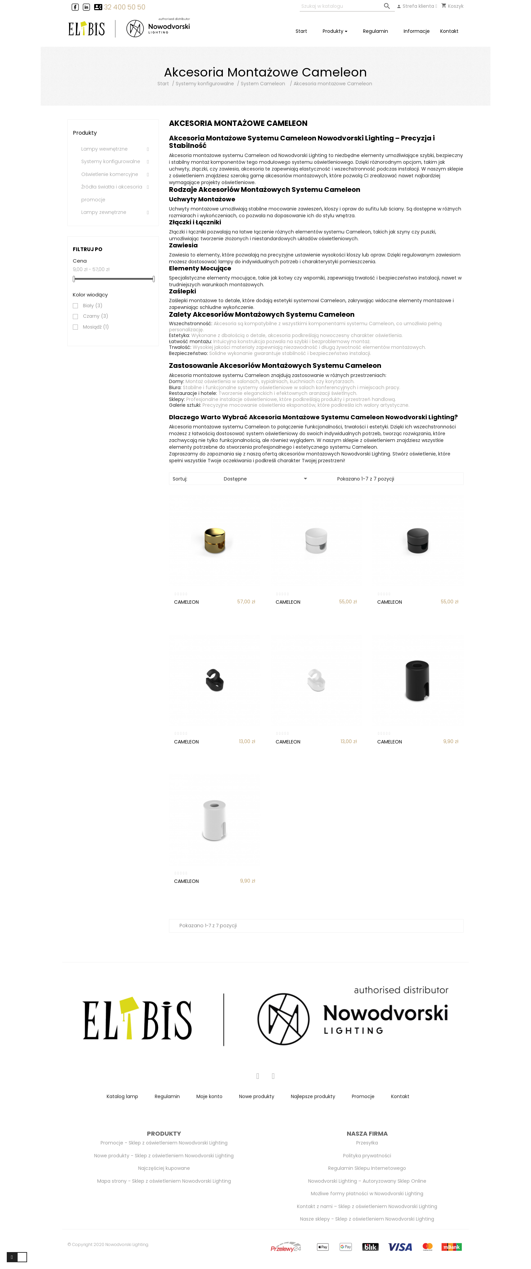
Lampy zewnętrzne (103, 212)
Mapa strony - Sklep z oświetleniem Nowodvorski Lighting (164, 1181)
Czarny (95, 316)
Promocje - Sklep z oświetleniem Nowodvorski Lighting (164, 1142)
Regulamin (167, 1096)
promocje (93, 200)
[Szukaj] (347, 7)
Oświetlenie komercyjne (109, 175)
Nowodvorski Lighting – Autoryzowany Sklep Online (367, 1181)
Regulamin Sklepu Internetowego (367, 1168)
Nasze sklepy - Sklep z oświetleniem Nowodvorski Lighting (367, 1219)
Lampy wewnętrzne (104, 149)
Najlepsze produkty (313, 1096)
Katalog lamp (122, 1096)
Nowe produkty (256, 1096)
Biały (93, 306)
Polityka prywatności (367, 1155)
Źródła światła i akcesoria (111, 187)
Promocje (363, 1096)
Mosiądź (96, 327)
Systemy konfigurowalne (110, 162)
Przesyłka (367, 1142)
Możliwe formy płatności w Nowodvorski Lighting (367, 1193)
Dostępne (267, 478)
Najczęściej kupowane (164, 1168)
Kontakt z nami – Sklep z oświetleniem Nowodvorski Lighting (367, 1206)
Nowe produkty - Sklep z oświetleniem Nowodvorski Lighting (164, 1155)
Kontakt (400, 1096)
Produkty (85, 133)
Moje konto (209, 1096)
